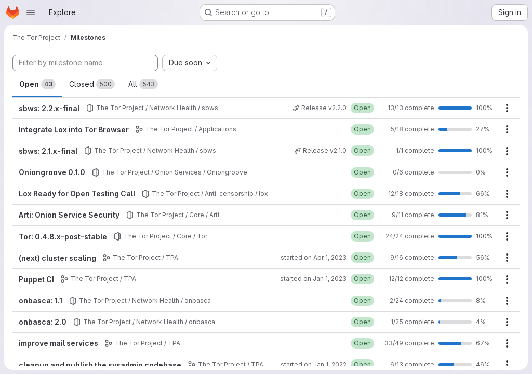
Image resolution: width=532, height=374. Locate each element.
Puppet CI (36, 279)
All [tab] (143, 84)
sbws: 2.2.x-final (49, 108)
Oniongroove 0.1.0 (52, 172)
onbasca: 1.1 (40, 300)
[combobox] (189, 63)
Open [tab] (37, 84)
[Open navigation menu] (30, 12)
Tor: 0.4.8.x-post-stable (63, 236)
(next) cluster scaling (57, 257)
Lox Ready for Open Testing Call (77, 193)
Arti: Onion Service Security (69, 214)
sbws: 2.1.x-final (48, 150)
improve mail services (58, 343)
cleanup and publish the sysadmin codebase (100, 364)
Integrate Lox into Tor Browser (74, 129)
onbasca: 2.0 (42, 321)
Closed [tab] (92, 84)
